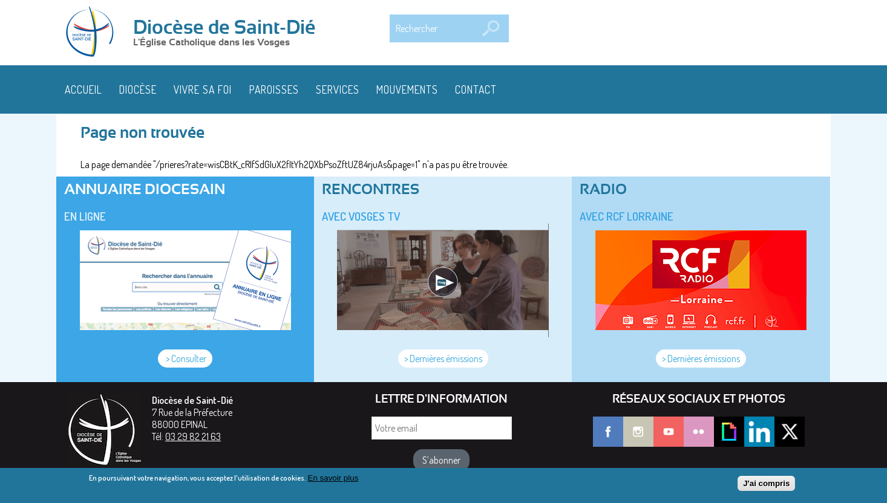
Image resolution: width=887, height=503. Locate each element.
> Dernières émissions (443, 358)
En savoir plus (333, 480)
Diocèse (138, 89)
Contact (476, 89)
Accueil (83, 89)
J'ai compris (766, 486)
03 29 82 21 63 (193, 436)
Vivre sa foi (203, 89)
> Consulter (185, 358)
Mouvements (407, 89)
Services (337, 89)
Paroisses (274, 89)
